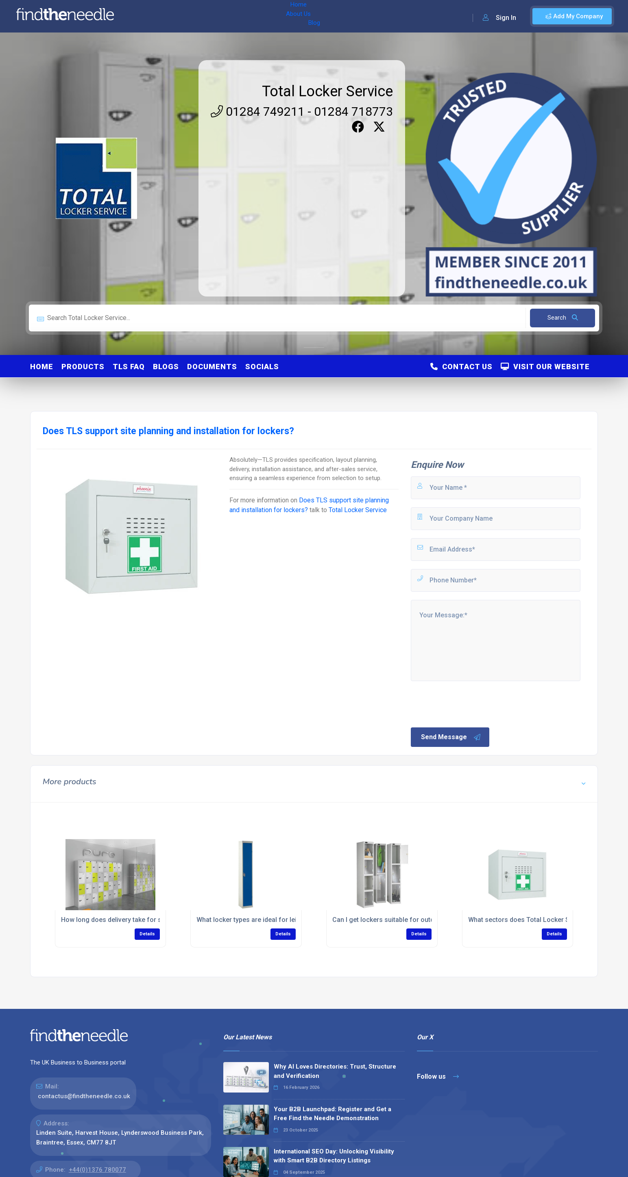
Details (147, 934)
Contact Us (461, 366)
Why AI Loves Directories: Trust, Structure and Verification (335, 1071)
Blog (202, 16)
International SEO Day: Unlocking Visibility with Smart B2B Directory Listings (334, 1156)
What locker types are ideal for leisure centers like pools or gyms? (295, 920)
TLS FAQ (129, 366)
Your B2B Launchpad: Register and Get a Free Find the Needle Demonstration (332, 1114)
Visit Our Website (545, 366)
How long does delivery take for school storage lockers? (146, 920)
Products (83, 366)
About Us (174, 16)
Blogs (166, 366)
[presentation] (471, 703)
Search (562, 317)
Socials (262, 366)
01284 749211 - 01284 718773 (302, 111)
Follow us (438, 1076)
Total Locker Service (327, 91)
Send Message (451, 737)
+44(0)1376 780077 (97, 1169)
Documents (212, 366)
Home (143, 16)
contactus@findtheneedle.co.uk (84, 1096)
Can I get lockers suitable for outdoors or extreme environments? (430, 920)
